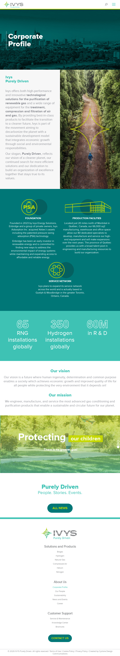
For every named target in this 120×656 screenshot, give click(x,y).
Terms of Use (55, 651)
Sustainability (60, 595)
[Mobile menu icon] (114, 4)
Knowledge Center (60, 622)
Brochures (60, 627)
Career (60, 603)
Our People (60, 591)
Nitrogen (60, 572)
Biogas (60, 552)
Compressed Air (60, 564)
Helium (60, 568)
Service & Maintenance (60, 618)
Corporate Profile (60, 587)
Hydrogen (60, 556)
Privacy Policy (82, 651)
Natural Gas (60, 560)
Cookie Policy (68, 651)
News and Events (60, 599)
